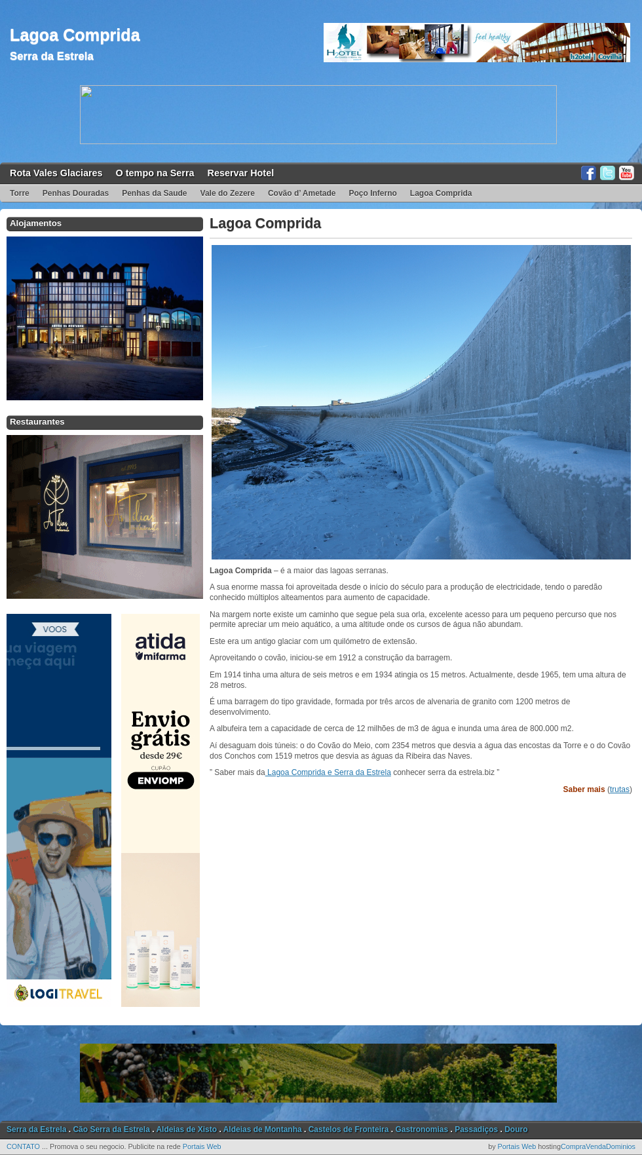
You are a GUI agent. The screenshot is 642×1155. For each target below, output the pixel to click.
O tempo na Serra (155, 173)
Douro (515, 1129)
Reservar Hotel (241, 173)
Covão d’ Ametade (302, 193)
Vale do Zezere (227, 193)
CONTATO (23, 1146)
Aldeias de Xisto (186, 1129)
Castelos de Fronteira (349, 1129)
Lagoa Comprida (75, 35)
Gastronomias (421, 1129)
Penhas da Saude (154, 193)
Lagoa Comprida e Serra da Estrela (328, 772)
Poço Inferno (373, 193)
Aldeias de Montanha (262, 1129)
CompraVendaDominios (598, 1146)
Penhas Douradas (76, 193)
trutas (620, 789)
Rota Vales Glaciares (56, 173)
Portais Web (202, 1146)
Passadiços (476, 1129)
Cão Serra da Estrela (111, 1129)
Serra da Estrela (52, 56)
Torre (19, 193)
